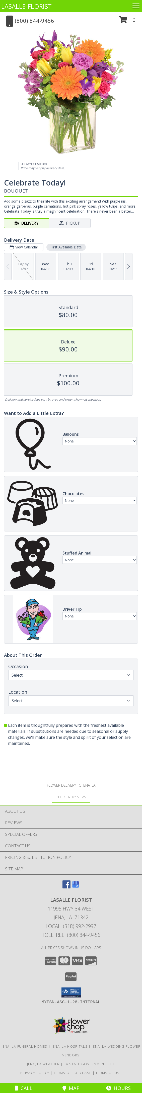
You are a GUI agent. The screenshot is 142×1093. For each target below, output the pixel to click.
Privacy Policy (34, 1072)
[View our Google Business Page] (76, 887)
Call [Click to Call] (23, 1088)
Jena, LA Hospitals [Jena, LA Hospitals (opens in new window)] (70, 1046)
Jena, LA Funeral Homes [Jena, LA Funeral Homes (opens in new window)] (24, 1046)
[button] (127, 21)
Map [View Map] (71, 1088)
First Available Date (66, 247)
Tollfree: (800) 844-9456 (71, 935)
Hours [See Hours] (118, 1088)
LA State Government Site (89, 1064)
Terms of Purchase (72, 1072)
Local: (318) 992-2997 (71, 926)
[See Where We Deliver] (71, 796)
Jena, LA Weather (43, 1064)
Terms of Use (109, 1072)
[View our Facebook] (66, 887)
